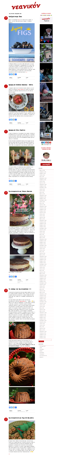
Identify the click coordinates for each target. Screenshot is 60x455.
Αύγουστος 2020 (43, 229)
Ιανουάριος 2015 (43, 333)
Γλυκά (18, 78)
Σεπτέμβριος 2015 (43, 320)
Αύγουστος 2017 (43, 284)
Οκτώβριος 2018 (43, 262)
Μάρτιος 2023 (42, 193)
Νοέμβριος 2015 (43, 317)
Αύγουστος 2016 (43, 303)
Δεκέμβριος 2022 (43, 196)
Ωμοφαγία (23, 123)
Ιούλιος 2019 (42, 248)
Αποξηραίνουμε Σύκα (15, 16)
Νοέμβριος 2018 (43, 261)
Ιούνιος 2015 (42, 325)
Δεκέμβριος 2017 (43, 278)
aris (26, 78)
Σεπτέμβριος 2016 (43, 301)
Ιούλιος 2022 (42, 201)
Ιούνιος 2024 (42, 181)
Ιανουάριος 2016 (43, 314)
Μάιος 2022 (42, 203)
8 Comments (10, 280)
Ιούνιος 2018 (42, 268)
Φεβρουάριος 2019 (43, 256)
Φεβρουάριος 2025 (43, 178)
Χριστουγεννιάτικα (20, 281)
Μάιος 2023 (42, 192)
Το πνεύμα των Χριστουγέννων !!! (20, 289)
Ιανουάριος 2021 (43, 221)
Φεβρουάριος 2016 (43, 312)
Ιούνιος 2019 (42, 250)
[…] (26, 72)
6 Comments (10, 411)
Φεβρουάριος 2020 (43, 239)
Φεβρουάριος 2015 (43, 331)
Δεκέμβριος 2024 (43, 179)
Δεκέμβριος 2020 (43, 223)
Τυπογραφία (42, 353)
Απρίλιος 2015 (42, 328)
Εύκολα (21, 123)
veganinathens (22, 301)
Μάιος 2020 (42, 234)
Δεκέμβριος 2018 (43, 259)
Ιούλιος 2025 (42, 175)
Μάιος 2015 (42, 326)
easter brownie (21, 89)
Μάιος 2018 (42, 270)
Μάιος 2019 (42, 251)
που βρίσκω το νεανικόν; (46, 13)
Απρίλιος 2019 (42, 253)
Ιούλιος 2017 (42, 286)
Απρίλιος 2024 (42, 182)
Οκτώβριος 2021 (43, 211)
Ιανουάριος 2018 (43, 276)
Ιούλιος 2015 (42, 323)
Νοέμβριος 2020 (43, 225)
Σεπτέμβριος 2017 (43, 282)
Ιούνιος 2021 (42, 215)
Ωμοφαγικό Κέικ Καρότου (17, 130)
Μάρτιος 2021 (42, 218)
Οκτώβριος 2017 (43, 281)
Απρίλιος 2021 (42, 217)
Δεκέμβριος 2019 (43, 240)
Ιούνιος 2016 (42, 306)
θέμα (19, 19)
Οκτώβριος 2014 (43, 337)
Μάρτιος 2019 (42, 254)
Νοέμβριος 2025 (43, 173)
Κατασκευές (42, 352)
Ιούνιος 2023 (42, 190)
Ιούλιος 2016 (42, 304)
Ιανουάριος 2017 (43, 295)
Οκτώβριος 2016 (43, 300)
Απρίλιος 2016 (42, 309)
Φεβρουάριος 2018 (43, 275)
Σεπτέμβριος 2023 (43, 187)
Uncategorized (42, 346)
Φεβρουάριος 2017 (43, 293)
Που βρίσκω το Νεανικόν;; (46, 147)
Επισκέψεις (42, 349)
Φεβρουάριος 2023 (43, 195)
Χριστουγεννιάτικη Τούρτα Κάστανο (20, 191)
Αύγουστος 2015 (43, 322)
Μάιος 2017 (42, 289)
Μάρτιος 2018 (42, 273)
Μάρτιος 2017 (42, 292)
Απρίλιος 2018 (42, 272)
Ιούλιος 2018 (42, 267)
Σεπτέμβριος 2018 (43, 264)
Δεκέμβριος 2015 (43, 315)
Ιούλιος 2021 (42, 214)
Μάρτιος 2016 (42, 311)
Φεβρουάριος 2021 (43, 220)
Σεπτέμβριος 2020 (43, 228)
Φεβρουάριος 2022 (43, 206)
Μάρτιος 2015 (42, 329)
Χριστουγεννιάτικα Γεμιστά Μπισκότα (21, 418)
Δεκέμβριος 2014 (43, 334)
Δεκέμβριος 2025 (43, 171)
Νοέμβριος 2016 (43, 298)
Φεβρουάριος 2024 (43, 184)
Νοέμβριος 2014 (43, 336)
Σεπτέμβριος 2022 (43, 200)
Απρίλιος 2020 (42, 236)
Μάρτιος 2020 (42, 237)
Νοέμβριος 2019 (43, 242)
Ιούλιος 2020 (42, 231)
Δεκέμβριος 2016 (43, 297)
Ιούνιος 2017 (42, 287)
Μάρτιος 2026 (42, 170)
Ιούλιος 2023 (42, 189)
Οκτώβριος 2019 (43, 243)
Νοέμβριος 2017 (43, 279)
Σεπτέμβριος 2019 (43, 245)
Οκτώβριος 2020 (43, 226)
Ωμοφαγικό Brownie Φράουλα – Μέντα (21, 85)
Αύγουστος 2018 (43, 265)
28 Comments (11, 78)
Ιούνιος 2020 (42, 232)
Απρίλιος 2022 (42, 204)
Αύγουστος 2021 (43, 212)
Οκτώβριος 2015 (43, 318)
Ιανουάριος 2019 (43, 257)
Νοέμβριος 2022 (43, 198)
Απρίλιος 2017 (42, 290)
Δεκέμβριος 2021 (43, 209)
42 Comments (11, 123)
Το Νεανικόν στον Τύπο (46, 149)
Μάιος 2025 (42, 176)
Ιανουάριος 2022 (43, 207)
